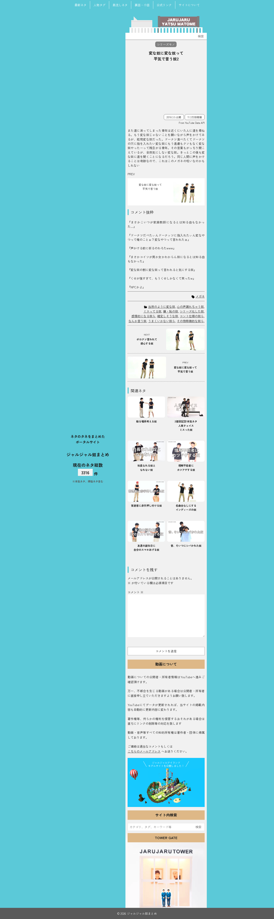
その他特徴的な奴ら (190, 321)
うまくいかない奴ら (161, 321)
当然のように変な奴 (161, 306)
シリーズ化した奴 (192, 311)
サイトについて (189, 5)
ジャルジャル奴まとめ (87, 454)
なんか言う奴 (137, 321)
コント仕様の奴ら (192, 316)
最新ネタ (80, 5)
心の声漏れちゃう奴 (190, 306)
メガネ (200, 296)
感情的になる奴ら (143, 316)
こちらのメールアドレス (144, 751)
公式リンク (164, 5)
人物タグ (100, 5)
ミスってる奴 (152, 311)
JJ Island (166, 786)
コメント (135, 592)
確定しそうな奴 (167, 316)
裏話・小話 (142, 5)
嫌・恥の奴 (170, 311)
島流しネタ (120, 5)
